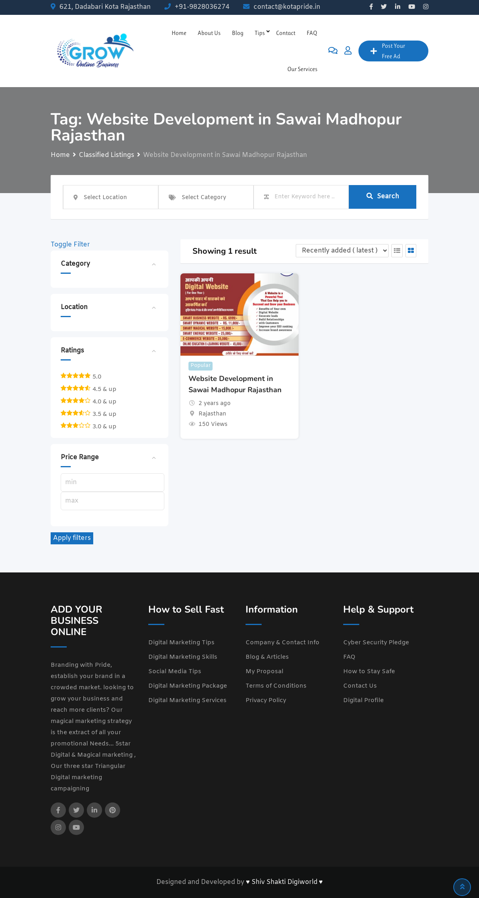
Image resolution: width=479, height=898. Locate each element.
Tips (260, 33)
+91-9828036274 (202, 7)
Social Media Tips (174, 672)
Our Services (302, 69)
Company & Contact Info (282, 643)
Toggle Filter (70, 244)
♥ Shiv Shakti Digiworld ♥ (284, 882)
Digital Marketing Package (187, 686)
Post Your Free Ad (388, 51)
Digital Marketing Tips (181, 643)
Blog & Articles (267, 657)
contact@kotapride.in (287, 7)
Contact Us (360, 686)
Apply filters (72, 538)
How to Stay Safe (369, 672)
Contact (285, 33)
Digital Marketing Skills (182, 657)
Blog (238, 33)
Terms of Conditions (276, 686)
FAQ (312, 33)
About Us (209, 33)
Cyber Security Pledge (376, 643)
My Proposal (264, 672)
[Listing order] (342, 250)
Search (382, 196)
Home (179, 33)
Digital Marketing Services (187, 700)
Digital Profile (363, 700)
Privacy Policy (266, 700)
